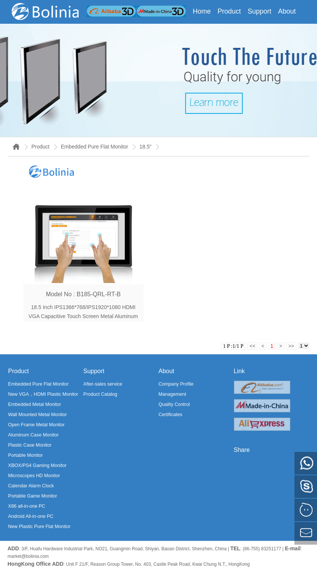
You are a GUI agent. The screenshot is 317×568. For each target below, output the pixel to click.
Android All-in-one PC (30, 516)
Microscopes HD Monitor (34, 475)
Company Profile (176, 384)
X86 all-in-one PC (27, 506)
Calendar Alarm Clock (31, 485)
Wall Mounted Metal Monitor (37, 414)
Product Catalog (100, 394)
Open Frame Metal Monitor (36, 424)
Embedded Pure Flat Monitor (94, 147)
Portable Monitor (25, 455)
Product (229, 11)
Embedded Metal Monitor (34, 404)
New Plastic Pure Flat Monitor (39, 526)
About (287, 11)
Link (239, 371)
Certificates (170, 414)
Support (259, 11)
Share (242, 450)
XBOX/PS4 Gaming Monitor (37, 465)
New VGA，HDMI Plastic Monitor (43, 394)
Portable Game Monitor (32, 496)
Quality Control (174, 404)
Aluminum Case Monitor (33, 435)
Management (173, 394)
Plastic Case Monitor (30, 445)
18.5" (146, 147)
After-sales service (103, 384)
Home (202, 11)
